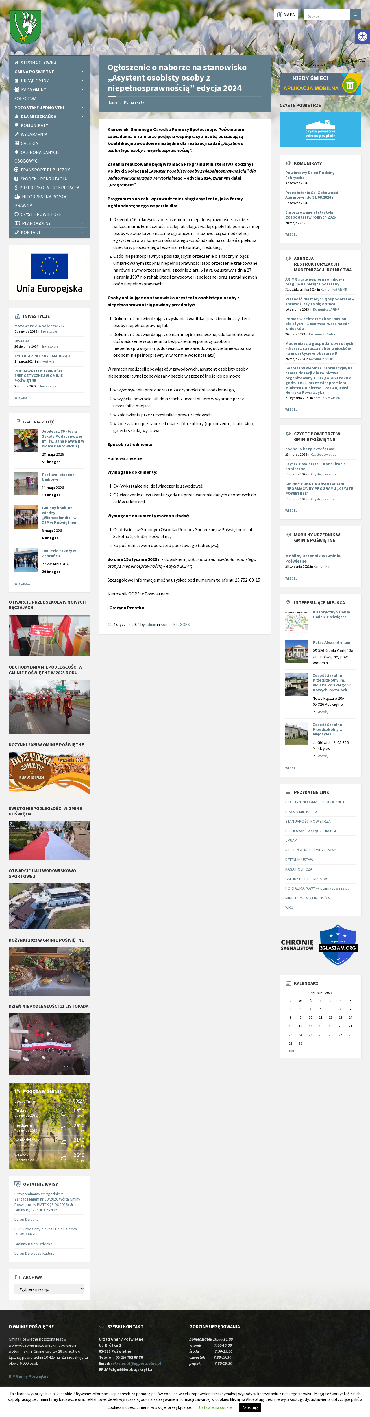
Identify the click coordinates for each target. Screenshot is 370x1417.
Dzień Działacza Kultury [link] (34, 1253)
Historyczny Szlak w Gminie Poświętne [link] (331, 614)
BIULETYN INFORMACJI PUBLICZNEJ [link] (314, 801)
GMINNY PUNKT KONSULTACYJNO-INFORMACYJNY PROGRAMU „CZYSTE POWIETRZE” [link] (319, 488)
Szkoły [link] (322, 711)
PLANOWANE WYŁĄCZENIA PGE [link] (311, 830)
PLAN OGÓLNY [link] (53, 223)
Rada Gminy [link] (52, 89)
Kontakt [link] (52, 232)
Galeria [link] (29, 143)
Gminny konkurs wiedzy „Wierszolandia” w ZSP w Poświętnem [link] (59, 515)
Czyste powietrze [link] (323, 454)
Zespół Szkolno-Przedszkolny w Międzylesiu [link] (328, 729)
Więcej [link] (20, 397)
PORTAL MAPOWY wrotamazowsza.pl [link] (317, 888)
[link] (362, 36)
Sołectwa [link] (25, 98)
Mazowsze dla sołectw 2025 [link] (40, 325)
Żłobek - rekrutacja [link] (43, 179)
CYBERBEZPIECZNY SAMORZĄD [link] (42, 356)
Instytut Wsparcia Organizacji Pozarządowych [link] (308, 61)
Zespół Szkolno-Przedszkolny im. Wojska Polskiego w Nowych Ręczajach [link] (332, 682)
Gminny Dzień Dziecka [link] (33, 1243)
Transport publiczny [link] (45, 170)
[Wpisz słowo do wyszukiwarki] (332, 14)
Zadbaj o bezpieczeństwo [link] (309, 448)
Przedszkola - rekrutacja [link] (49, 188)
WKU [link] (289, 907)
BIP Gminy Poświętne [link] (29, 1376)
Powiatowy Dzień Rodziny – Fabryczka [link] (311, 175)
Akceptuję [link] (250, 1407)
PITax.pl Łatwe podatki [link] (338, 64)
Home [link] (113, 102)
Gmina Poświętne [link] (49, 71)
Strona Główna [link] (39, 63)
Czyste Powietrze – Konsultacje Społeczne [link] (315, 466)
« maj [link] (289, 1050)
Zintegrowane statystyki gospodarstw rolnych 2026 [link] (310, 215)
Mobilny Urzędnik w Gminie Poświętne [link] (313, 558)
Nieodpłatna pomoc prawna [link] (41, 201)
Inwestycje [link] (49, 331)
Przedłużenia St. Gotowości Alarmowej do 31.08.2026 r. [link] (311, 195)
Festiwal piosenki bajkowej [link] (59, 477)
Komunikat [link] (322, 566)
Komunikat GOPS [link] (175, 624)
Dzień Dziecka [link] (26, 1219)
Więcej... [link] (22, 583)
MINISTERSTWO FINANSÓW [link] (307, 897)
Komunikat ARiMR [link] (334, 289)
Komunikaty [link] (34, 125)
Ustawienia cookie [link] (215, 1407)
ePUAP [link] (291, 840)
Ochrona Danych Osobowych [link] (36, 156)
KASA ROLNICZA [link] (298, 869)
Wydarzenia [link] (34, 134)
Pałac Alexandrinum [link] (331, 642)
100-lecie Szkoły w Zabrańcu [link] (59, 553)
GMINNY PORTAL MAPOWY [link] (307, 878)
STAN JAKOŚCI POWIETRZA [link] (308, 821)
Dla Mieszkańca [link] (52, 116)
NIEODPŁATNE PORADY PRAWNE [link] (312, 849)
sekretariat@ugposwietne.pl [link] (137, 1363)
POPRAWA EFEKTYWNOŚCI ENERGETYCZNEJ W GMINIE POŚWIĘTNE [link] (38, 375)
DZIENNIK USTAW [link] (299, 859)
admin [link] (151, 624)
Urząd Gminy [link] (52, 80)
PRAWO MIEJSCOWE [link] (302, 811)
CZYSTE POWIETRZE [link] (41, 214)
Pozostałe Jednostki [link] (49, 107)
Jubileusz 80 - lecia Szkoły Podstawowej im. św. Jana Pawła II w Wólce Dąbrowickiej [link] (63, 438)
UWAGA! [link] (21, 340)
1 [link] (290, 1009)
